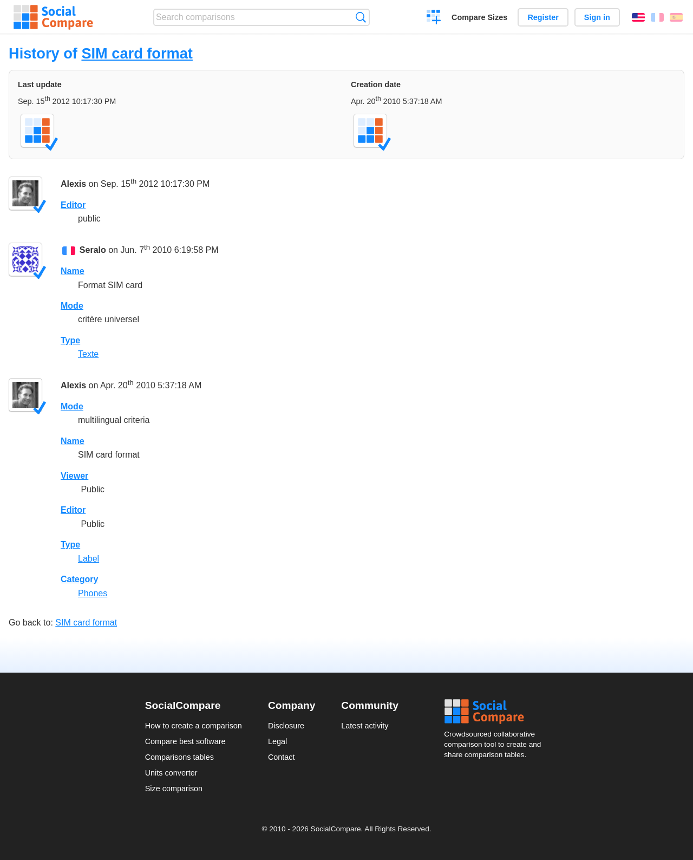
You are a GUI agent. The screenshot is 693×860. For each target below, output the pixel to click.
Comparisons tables (179, 757)
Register (543, 17)
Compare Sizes (479, 17)
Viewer (74, 475)
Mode (72, 305)
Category (79, 579)
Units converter (171, 772)
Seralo (93, 250)
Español (676, 17)
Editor (73, 205)
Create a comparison (434, 18)
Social (496, 712)
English (638, 17)
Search (361, 17)
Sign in (597, 17)
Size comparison (173, 788)
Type (70, 340)
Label (88, 558)
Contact (281, 757)
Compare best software (185, 741)
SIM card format (136, 53)
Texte (88, 354)
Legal (277, 741)
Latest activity (364, 725)
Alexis (73, 183)
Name (72, 271)
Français (657, 17)
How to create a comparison (193, 725)
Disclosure (286, 725)
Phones (92, 593)
